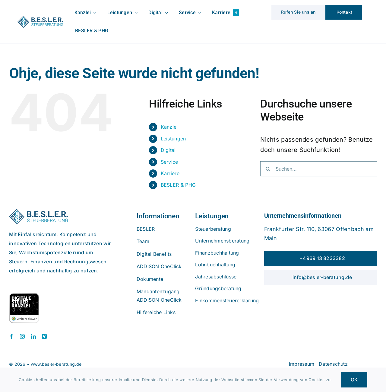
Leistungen (173, 139)
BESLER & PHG (178, 185)
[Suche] (267, 168)
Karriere (170, 173)
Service (169, 162)
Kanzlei (169, 127)
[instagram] (22, 336)
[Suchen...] (318, 168)
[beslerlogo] (40, 18)
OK (354, 380)
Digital (168, 150)
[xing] (44, 336)
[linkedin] (33, 336)
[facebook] (11, 336)
